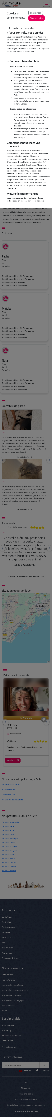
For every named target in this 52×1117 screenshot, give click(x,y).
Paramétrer (35, 12)
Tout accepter (36, 18)
